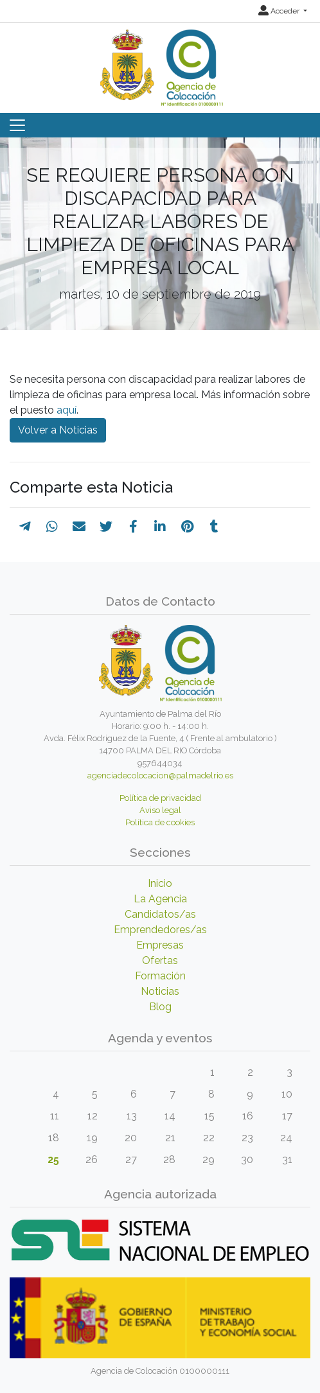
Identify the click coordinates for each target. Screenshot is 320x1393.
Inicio (160, 883)
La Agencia (160, 899)
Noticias (160, 991)
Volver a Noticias (58, 430)
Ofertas (160, 960)
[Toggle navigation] (17, 125)
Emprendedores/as (160, 930)
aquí (66, 410)
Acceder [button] (279, 10)
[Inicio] (160, 63)
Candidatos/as (160, 914)
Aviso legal (160, 810)
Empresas (160, 945)
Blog (160, 1007)
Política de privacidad (160, 798)
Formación (160, 976)
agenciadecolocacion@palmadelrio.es (160, 775)
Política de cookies (160, 822)
